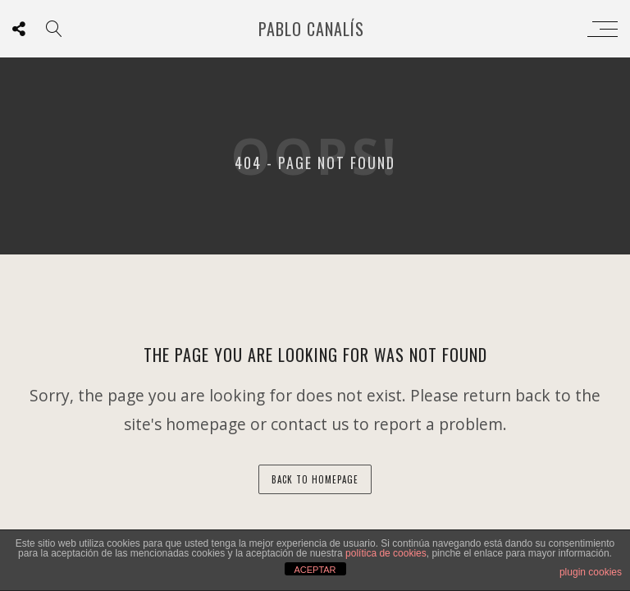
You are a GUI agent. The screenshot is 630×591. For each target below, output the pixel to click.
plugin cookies (590, 572)
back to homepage (315, 479)
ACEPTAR (315, 570)
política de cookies (386, 553)
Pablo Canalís (311, 28)
